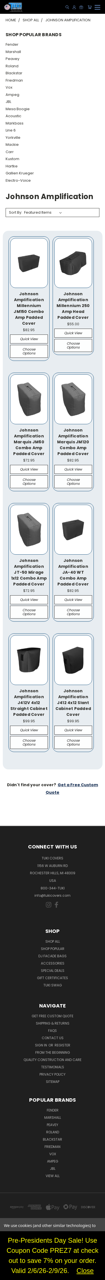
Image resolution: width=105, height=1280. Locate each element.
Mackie (12, 144)
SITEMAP (52, 1081)
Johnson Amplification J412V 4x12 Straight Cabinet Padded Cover (29, 702)
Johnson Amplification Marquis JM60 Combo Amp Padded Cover (29, 441)
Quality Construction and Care (52, 1059)
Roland (12, 66)
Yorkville (13, 137)
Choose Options (28, 351)
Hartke (12, 166)
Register (62, 1045)
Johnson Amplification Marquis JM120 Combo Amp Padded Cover (73, 441)
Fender (12, 44)
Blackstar (14, 73)
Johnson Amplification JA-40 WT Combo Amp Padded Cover (73, 572)
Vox (9, 87)
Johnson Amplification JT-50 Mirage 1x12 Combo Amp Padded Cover (29, 572)
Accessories (52, 963)
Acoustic (13, 116)
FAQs (52, 1030)
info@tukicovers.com (52, 895)
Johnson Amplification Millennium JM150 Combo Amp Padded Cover (29, 308)
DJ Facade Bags (52, 956)
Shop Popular (52, 948)
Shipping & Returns (52, 1023)
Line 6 (11, 130)
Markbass (15, 123)
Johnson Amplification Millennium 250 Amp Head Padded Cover (73, 305)
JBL (8, 101)
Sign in (41, 1045)
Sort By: (15, 212)
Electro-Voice (18, 180)
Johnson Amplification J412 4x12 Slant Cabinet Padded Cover (73, 702)
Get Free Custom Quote (52, 1016)
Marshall (13, 51)
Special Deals (52, 970)
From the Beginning (52, 1052)
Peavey (12, 58)
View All (53, 1175)
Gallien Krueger (20, 173)
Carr (10, 151)
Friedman (14, 80)
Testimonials (52, 1067)
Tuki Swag (52, 985)
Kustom (12, 159)
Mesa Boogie (18, 109)
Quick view (29, 338)
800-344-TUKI (53, 888)
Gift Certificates (52, 977)
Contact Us (53, 1037)
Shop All (52, 941)
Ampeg (12, 94)
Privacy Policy (52, 1074)
